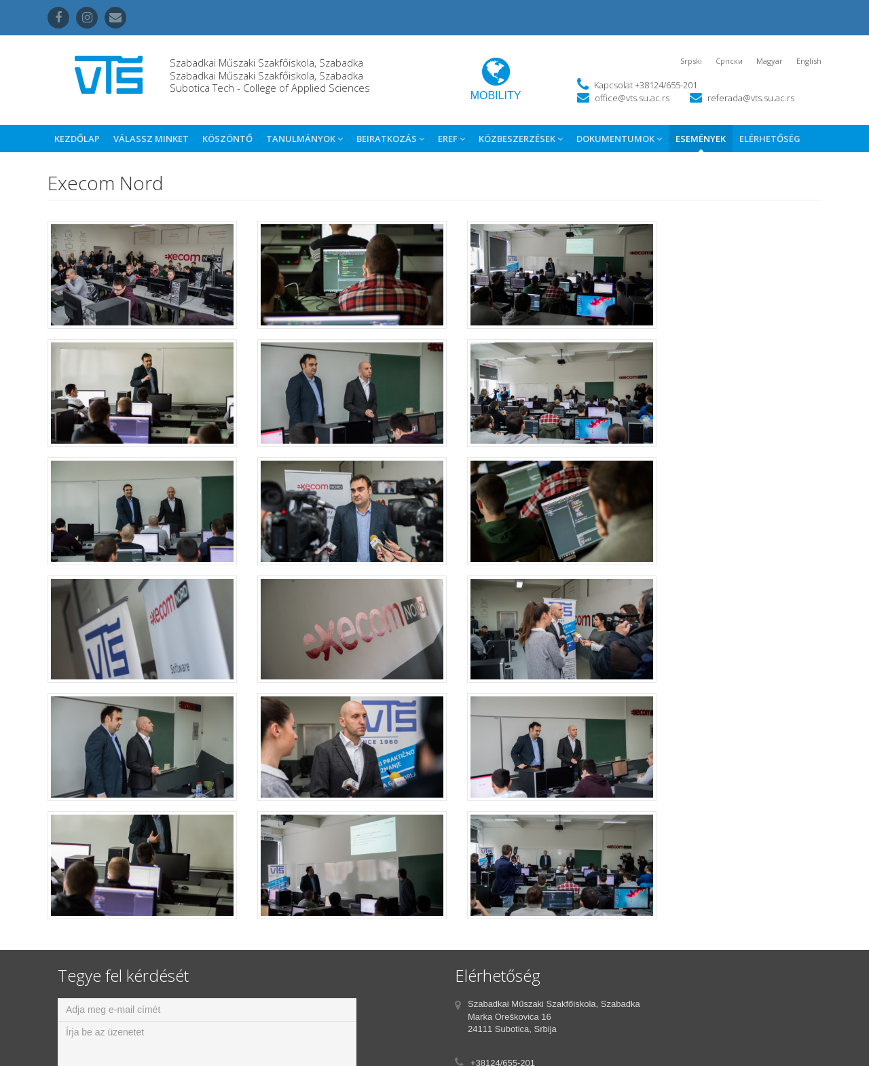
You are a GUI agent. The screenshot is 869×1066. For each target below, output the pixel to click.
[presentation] (161, 1006)
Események (701, 138)
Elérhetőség (769, 138)
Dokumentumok (619, 138)
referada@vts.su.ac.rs (750, 98)
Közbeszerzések (521, 138)
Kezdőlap (77, 138)
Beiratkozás (390, 138)
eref (451, 138)
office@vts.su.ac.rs (632, 98)
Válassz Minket (151, 138)
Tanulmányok (304, 138)
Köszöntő (227, 138)
